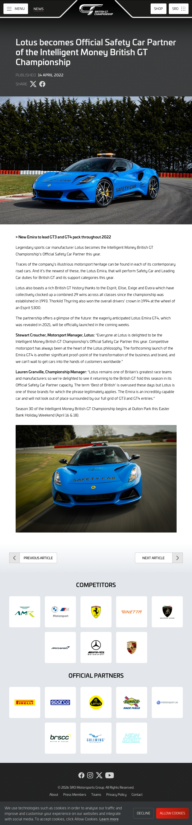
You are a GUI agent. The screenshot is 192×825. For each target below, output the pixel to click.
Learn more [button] (109, 818)
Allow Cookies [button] (172, 813)
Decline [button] (143, 813)
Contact (137, 794)
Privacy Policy (116, 794)
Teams (96, 794)
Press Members (74, 794)
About (53, 794)
